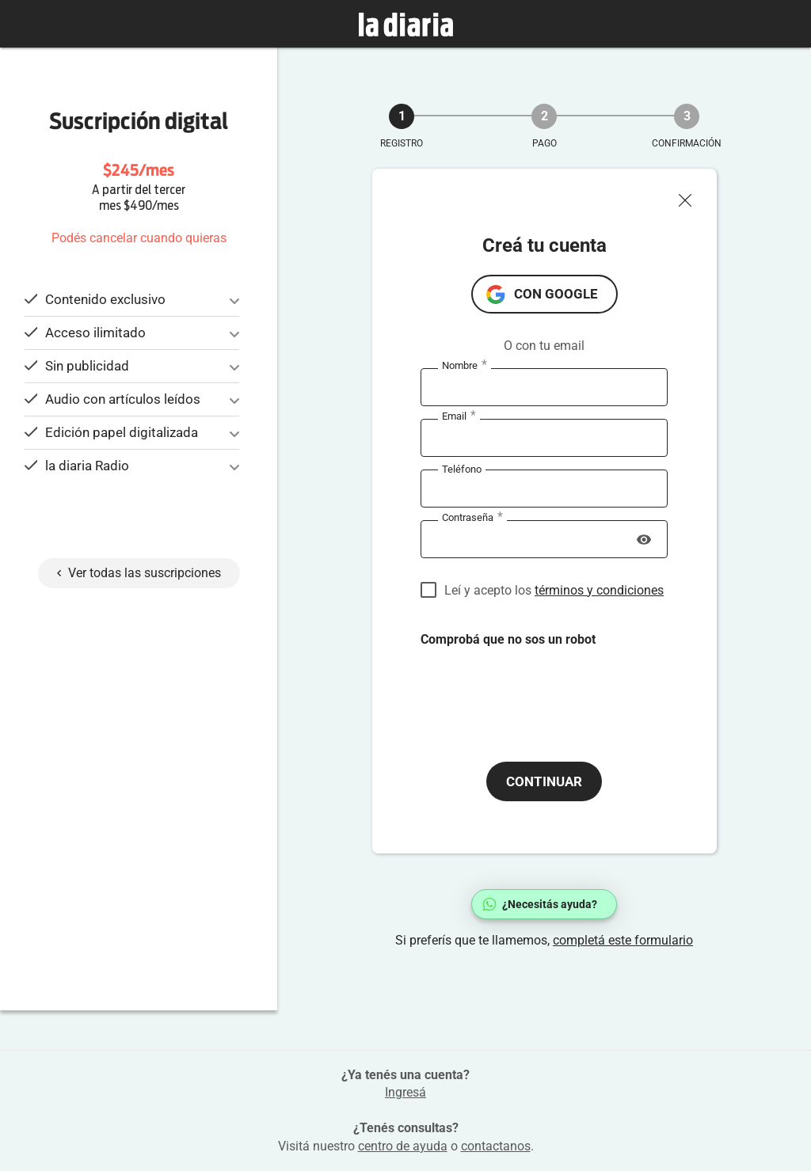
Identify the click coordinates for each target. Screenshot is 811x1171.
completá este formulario (623, 940)
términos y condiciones (599, 590)
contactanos (496, 1146)
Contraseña (472, 518)
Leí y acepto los (554, 590)
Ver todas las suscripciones (139, 572)
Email (459, 416)
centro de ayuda (402, 1146)
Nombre (464, 365)
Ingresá (405, 1092)
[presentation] (541, 691)
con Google (556, 294)
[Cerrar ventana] (691, 196)
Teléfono (462, 469)
